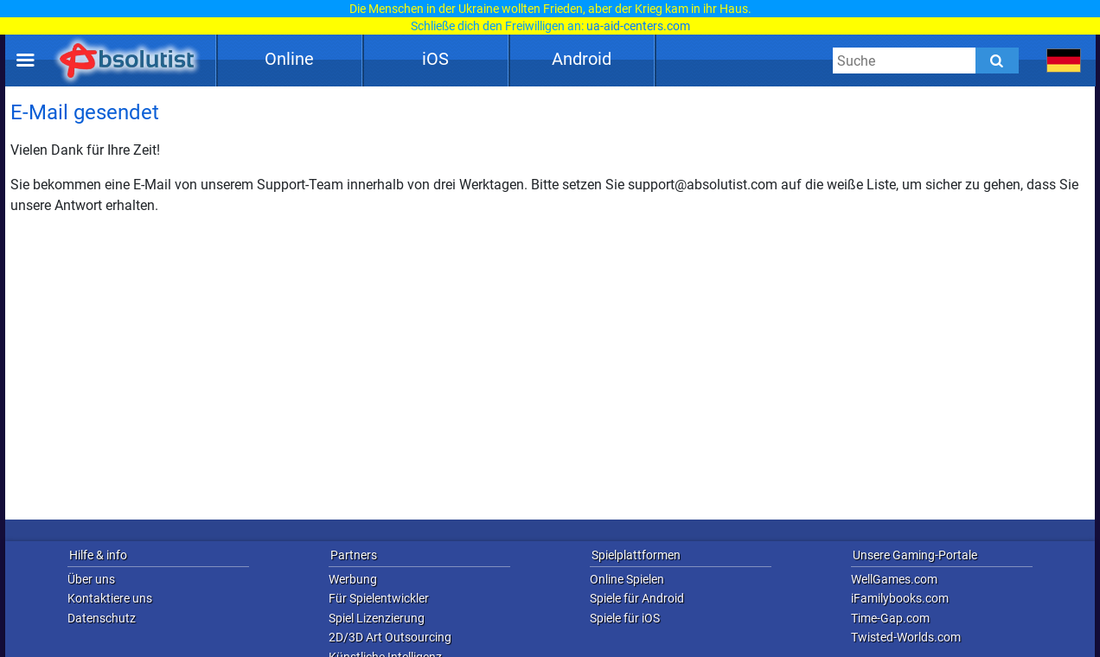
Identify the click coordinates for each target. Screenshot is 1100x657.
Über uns (91, 579)
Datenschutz (101, 618)
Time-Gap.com (890, 618)
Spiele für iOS (625, 618)
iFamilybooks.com (900, 598)
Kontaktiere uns (109, 598)
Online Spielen (627, 579)
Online (289, 58)
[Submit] (997, 60)
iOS (435, 58)
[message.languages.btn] (1064, 60)
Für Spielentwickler (379, 598)
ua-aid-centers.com (638, 26)
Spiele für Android (637, 598)
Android (581, 58)
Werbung (353, 579)
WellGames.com (894, 579)
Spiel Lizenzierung (377, 618)
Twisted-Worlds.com (906, 637)
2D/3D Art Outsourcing (390, 637)
